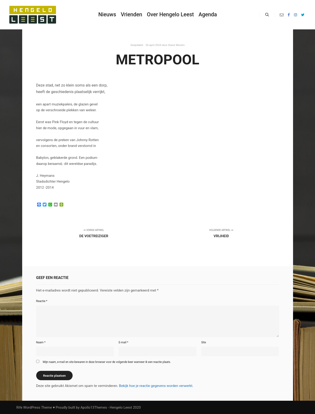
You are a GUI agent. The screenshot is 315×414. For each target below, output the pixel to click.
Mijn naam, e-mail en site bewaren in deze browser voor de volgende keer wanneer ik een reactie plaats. (107, 362)
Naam (41, 342)
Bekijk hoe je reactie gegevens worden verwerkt (155, 386)
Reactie (41, 301)
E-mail (123, 342)
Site (203, 342)
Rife (19, 407)
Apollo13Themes (93, 407)
